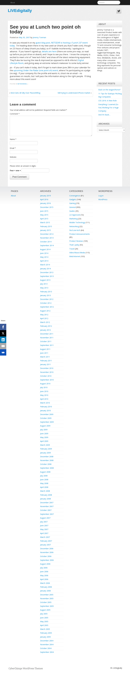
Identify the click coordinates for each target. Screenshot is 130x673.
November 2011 (46, 337)
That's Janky (74, 245)
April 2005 (44, 625)
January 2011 (45, 364)
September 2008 (47, 468)
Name (13, 139)
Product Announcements (79, 234)
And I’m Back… (104, 114)
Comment (15, 114)
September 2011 (47, 345)
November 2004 (46, 644)
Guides (72, 211)
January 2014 (45, 268)
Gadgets (72, 199)
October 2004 (45, 648)
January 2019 (45, 195)
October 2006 (45, 556)
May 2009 (44, 437)
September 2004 (47, 652)
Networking (22, 84)
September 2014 (47, 245)
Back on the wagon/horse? (109, 89)
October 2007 (45, 510)
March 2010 (45, 403)
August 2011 (45, 349)
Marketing (73, 218)
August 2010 (45, 383)
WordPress (102, 199)
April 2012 (44, 318)
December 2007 (46, 502)
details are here (49, 51)
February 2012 (46, 326)
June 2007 (44, 525)
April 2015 (44, 218)
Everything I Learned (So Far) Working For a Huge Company (108, 107)
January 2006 (45, 591)
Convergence (74, 195)
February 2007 (46, 541)
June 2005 (44, 617)
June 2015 (44, 211)
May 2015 (44, 215)
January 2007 (45, 545)
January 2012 (45, 330)
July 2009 (43, 429)
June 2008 (44, 479)
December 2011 (46, 334)
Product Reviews (76, 241)
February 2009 (46, 449)
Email (13, 148)
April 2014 (44, 261)
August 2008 (45, 472)
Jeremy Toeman (39, 37)
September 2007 (47, 514)
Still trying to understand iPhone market (74, 93)
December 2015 (46, 207)
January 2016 (45, 203)
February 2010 (46, 406)
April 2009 (44, 441)
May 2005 (44, 621)
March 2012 (45, 322)
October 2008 (45, 464)
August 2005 (45, 610)
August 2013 (45, 280)
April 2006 (44, 579)
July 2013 (43, 284)
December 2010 (46, 368)
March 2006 (45, 583)
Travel (71, 249)
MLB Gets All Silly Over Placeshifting (25, 93)
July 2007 (43, 522)
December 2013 (46, 272)
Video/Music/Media (77, 252)
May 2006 (44, 575)
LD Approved (74, 215)
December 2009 (46, 414)
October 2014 (45, 241)
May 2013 (44, 288)
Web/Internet (74, 256)
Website (13, 157)
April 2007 (44, 533)
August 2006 (45, 564)
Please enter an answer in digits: (23, 166)
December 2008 (46, 456)
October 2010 (45, 376)
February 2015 (46, 226)
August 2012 (45, 311)
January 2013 (45, 295)
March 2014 (45, 264)
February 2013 (46, 291)
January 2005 (45, 637)
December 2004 (46, 640)
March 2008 (45, 491)
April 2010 (44, 399)
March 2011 (45, 357)
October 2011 (45, 341)
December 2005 (46, 594)
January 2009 (45, 453)
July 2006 (43, 568)
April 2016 (44, 199)
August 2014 (45, 249)
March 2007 (45, 537)
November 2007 (46, 506)
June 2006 (44, 571)
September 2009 (47, 422)
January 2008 (45, 499)
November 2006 (46, 552)
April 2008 (44, 487)
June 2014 (44, 253)
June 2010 (44, 391)
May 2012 (44, 314)
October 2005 (45, 602)
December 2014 (46, 234)
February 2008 (46, 495)
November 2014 (46, 238)
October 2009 (45, 418)
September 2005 (47, 606)
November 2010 (46, 372)
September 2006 (47, 560)
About (12, 2)
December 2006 (46, 548)
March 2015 (45, 222)
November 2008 (46, 460)
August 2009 (45, 426)
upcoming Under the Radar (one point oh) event (35, 70)
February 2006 (46, 587)
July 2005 (43, 614)
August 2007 (45, 518)
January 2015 (45, 230)
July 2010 (43, 387)
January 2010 (45, 410)
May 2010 (44, 395)
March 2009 (45, 445)
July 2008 (43, 476)
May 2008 (44, 483)
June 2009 (44, 433)
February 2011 (46, 360)
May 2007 (44, 529)
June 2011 (44, 353)
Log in (100, 195)
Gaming (72, 203)
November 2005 (46, 598)
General (72, 207)
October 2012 (45, 303)
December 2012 (46, 299)
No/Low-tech (74, 230)
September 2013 (47, 276)
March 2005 (45, 629)
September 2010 (47, 380)
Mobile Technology (77, 222)
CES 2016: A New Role (107, 100)
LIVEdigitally (20, 10)
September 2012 (47, 307)
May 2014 (44, 257)
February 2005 (46, 633)
